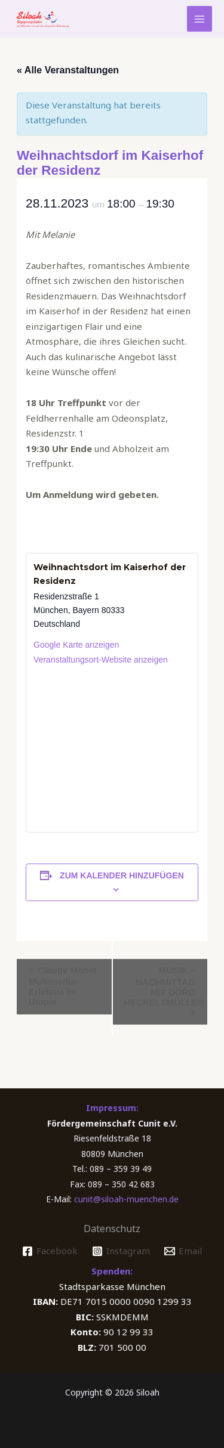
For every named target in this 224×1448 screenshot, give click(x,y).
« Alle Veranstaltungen (68, 70)
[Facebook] (50, 1251)
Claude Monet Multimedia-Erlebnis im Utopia (63, 986)
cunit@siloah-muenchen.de (126, 1199)
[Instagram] (121, 1251)
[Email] (183, 1251)
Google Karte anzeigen (76, 644)
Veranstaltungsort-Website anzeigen (100, 659)
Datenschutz (112, 1228)
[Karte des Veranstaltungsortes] (112, 748)
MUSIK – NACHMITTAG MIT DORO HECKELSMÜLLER (164, 986)
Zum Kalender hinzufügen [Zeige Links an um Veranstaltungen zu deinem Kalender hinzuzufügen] (122, 875)
